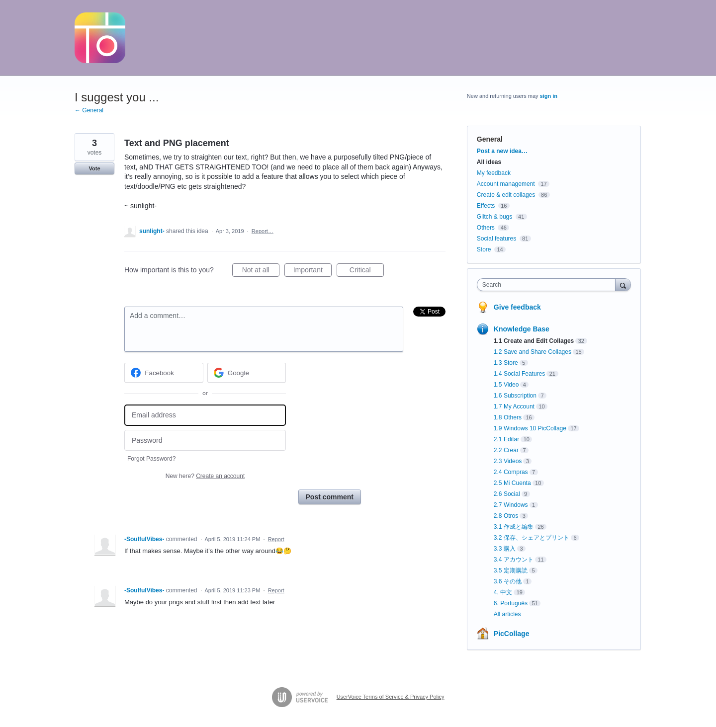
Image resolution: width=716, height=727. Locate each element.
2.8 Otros (506, 515)
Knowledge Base (521, 329)
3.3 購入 (505, 548)
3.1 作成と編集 (514, 526)
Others (486, 227)
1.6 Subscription (515, 395)
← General (89, 110)
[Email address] (205, 415)
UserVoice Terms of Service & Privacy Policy (391, 697)
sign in (548, 96)
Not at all (260, 271)
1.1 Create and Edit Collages (534, 340)
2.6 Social (507, 493)
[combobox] (549, 284)
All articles (507, 614)
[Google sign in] (246, 373)
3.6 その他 (508, 581)
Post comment (330, 497)
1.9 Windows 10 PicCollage (530, 428)
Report (276, 539)
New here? (205, 476)
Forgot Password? (151, 458)
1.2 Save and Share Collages (532, 351)
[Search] (623, 284)
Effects (486, 205)
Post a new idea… (502, 151)
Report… (262, 231)
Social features (496, 238)
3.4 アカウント (514, 559)
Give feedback (517, 307)
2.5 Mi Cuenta (512, 483)
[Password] (205, 440)
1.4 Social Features (519, 373)
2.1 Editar (506, 439)
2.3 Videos (508, 461)
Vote (94, 168)
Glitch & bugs (494, 216)
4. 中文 (503, 592)
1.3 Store (506, 362)
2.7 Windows (511, 504)
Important (312, 271)
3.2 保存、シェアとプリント (531, 537)
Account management (506, 183)
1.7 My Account (514, 406)
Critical (367, 271)
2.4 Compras (511, 472)
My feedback (494, 172)
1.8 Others (508, 417)
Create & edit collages (506, 194)
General (490, 139)
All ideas (489, 162)
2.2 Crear (506, 450)
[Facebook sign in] (163, 373)
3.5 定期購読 (511, 570)
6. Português (511, 603)
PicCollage (512, 634)
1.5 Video (506, 384)
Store (484, 249)
